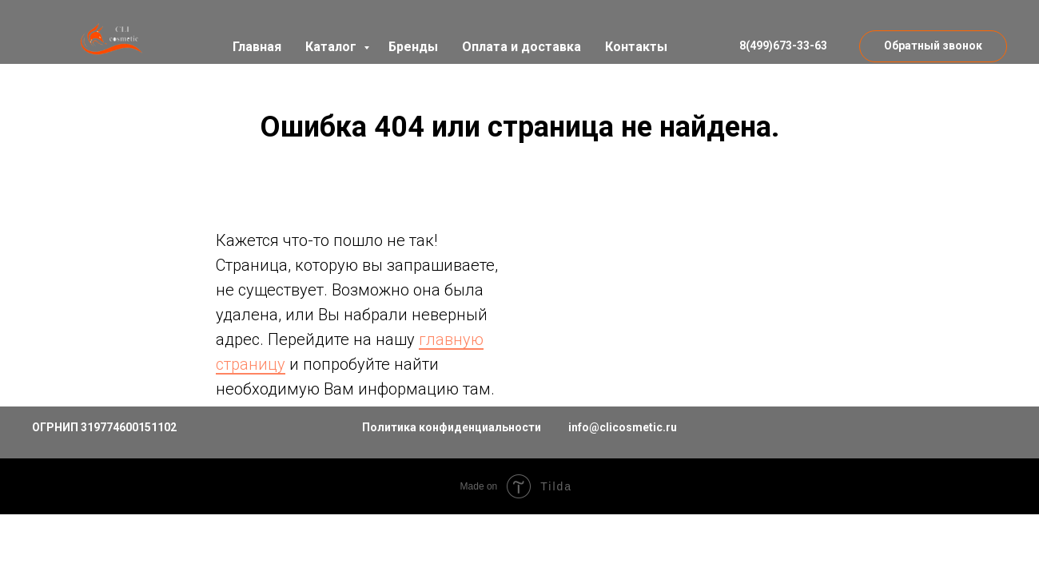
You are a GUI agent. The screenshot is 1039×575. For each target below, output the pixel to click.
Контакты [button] (636, 46)
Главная (257, 46)
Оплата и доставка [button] (521, 46)
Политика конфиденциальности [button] (451, 427)
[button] (933, 46)
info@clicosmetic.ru (622, 427)
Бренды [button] (413, 46)
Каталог (332, 46)
